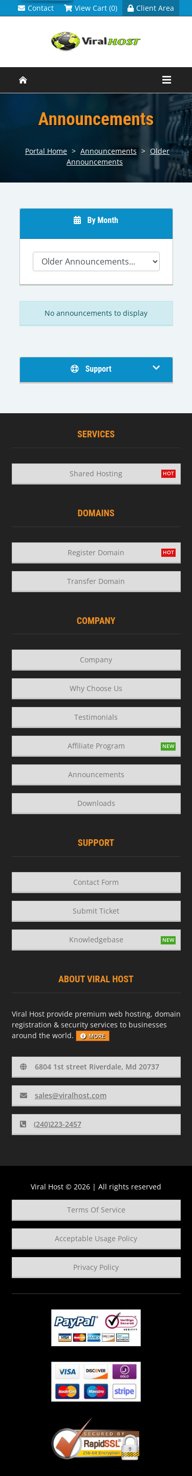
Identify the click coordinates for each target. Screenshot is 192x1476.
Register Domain (96, 552)
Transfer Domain (96, 581)
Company (96, 659)
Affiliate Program (96, 746)
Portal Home (46, 151)
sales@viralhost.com (63, 1095)
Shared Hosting (96, 473)
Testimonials (96, 717)
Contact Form (96, 882)
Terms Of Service (96, 1210)
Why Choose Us (96, 688)
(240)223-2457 (50, 1124)
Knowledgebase (96, 939)
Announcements (108, 151)
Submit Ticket (96, 911)
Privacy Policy (96, 1267)
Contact (36, 8)
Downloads (96, 803)
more (92, 1036)
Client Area (150, 8)
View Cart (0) (90, 8)
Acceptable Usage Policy (96, 1238)
